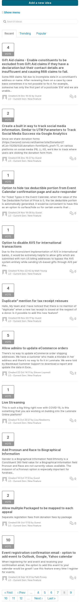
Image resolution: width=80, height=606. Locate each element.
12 (21, 598)
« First (8, 592)
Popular (41, 33)
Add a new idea (40, 3)
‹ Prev (21, 592)
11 (13, 598)
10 (5, 598)
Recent (9, 33)
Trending (25, 33)
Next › (38, 598)
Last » (51, 598)
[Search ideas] (40, 21)
